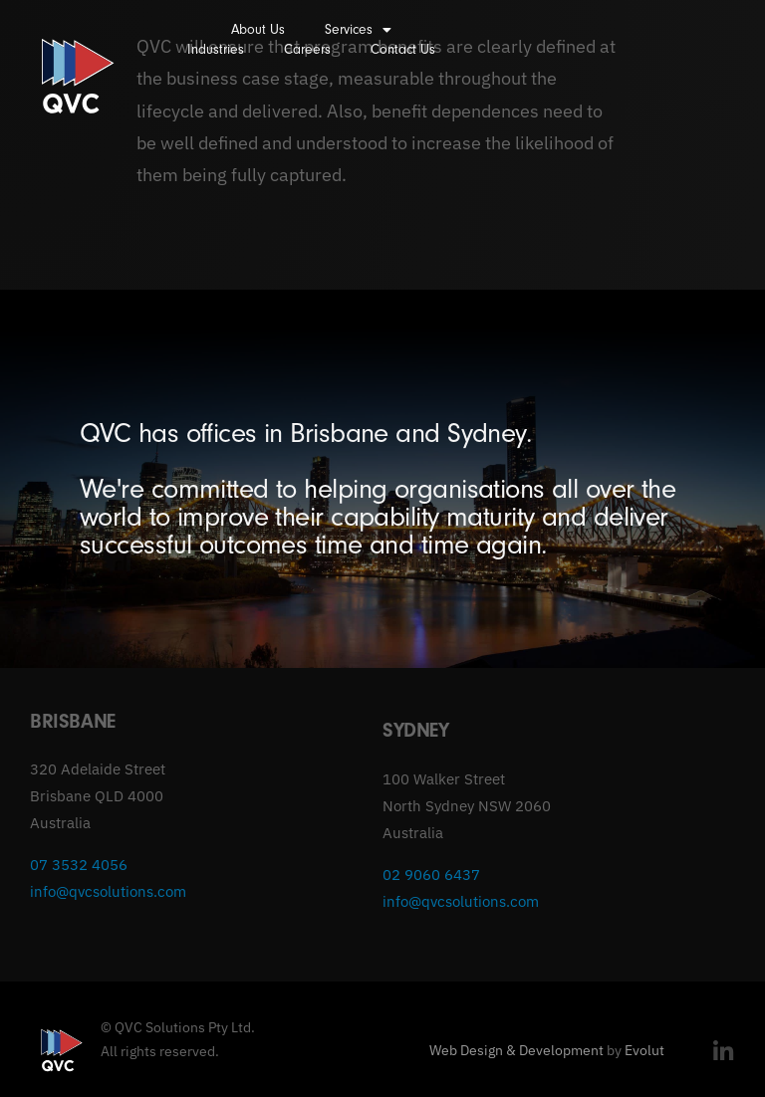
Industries (215, 49)
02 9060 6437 (431, 874)
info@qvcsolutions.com (108, 891)
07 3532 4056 (79, 864)
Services (358, 30)
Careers (307, 49)
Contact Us (403, 49)
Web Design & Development (516, 1050)
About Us (258, 29)
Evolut (644, 1050)
